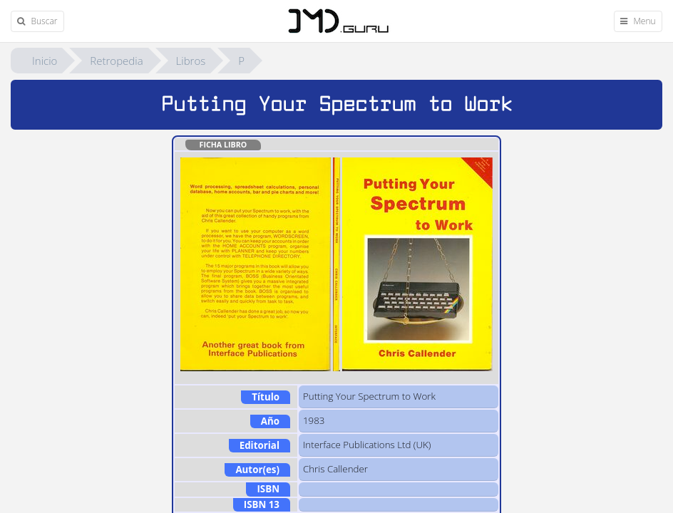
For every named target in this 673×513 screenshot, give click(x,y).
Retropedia (116, 60)
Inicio (44, 60)
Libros (191, 60)
